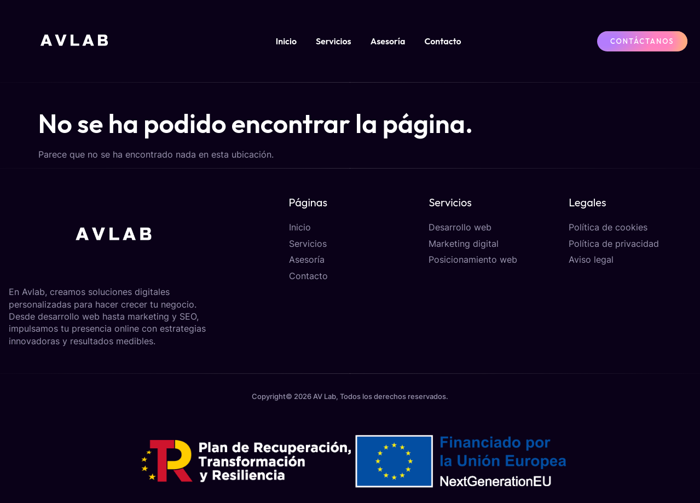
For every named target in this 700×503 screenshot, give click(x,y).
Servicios (333, 41)
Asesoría (388, 41)
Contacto (442, 41)
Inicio (286, 41)
